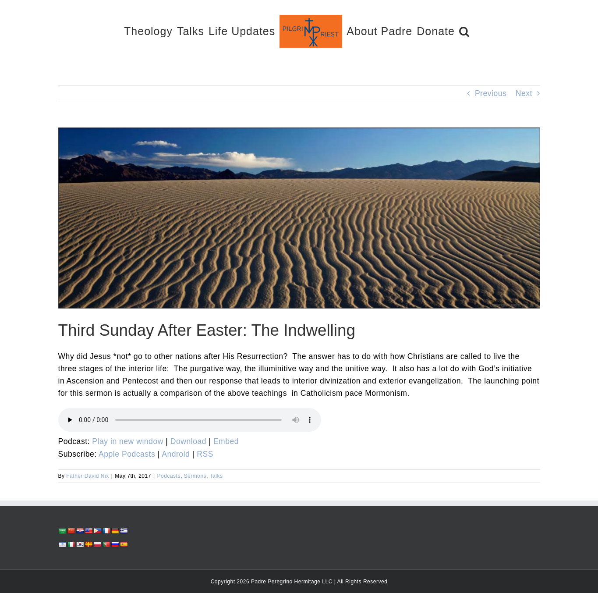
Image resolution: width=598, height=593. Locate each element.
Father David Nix (87, 476)
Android (176, 454)
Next (524, 93)
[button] (464, 31)
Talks (216, 476)
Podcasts (168, 476)
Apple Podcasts (127, 454)
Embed (226, 441)
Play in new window (127, 441)
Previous (490, 93)
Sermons (195, 476)
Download (188, 441)
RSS (205, 454)
